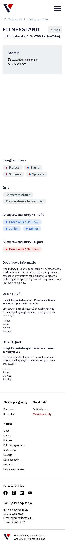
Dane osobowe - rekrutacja (12, 462)
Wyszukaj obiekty (42, 414)
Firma (7, 424)
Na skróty (40, 402)
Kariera (7, 435)
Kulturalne (9, 414)
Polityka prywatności (14, 445)
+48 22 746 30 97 (15, 522)
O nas (6, 430)
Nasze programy (15, 402)
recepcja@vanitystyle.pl (19, 518)
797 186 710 (19, 63)
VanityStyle (15, 19)
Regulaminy (9, 450)
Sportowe (8, 409)
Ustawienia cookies (13, 469)
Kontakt (7, 440)
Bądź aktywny (40, 409)
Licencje (7, 454)
